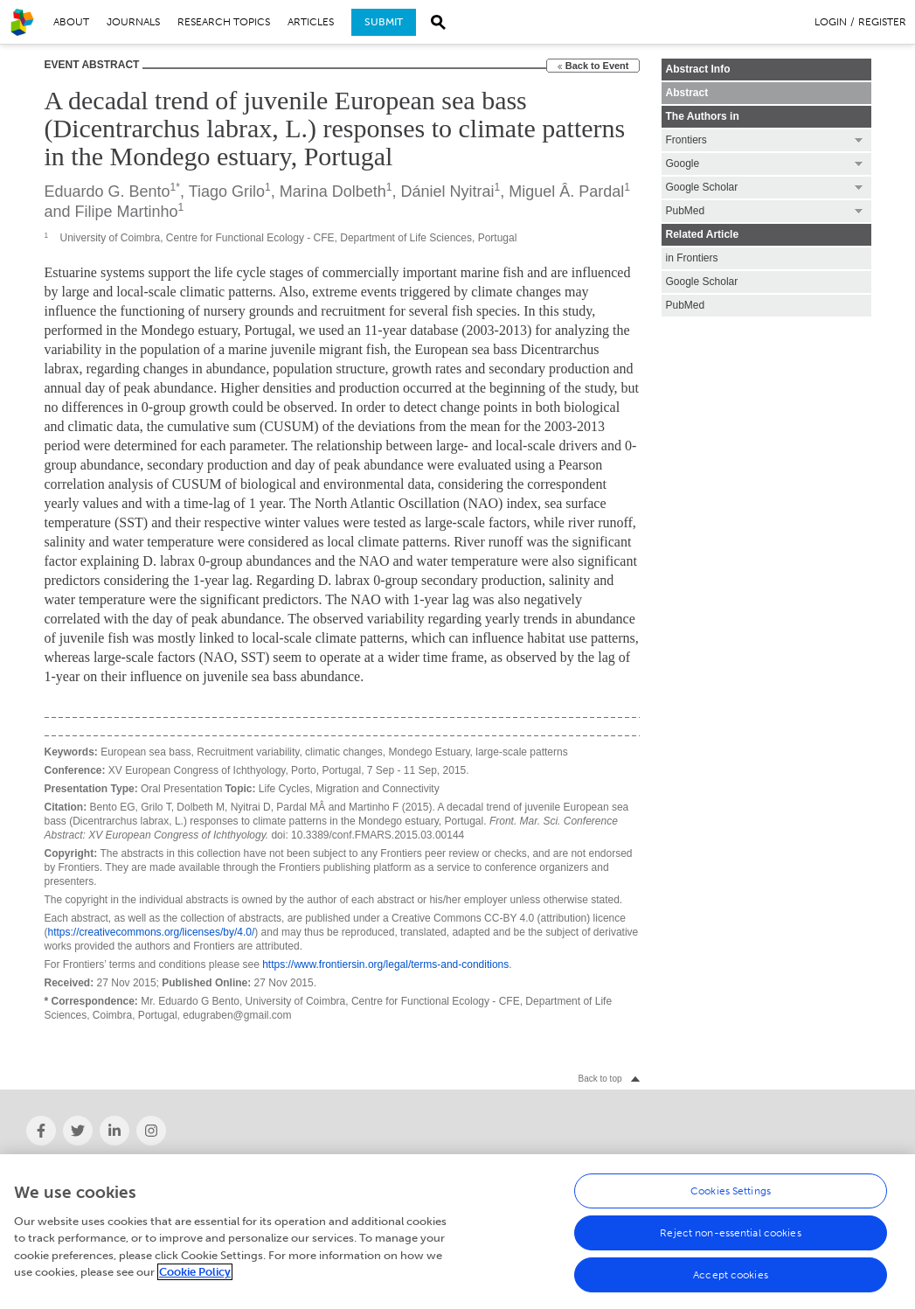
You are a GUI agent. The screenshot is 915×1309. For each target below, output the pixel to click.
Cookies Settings (730, 1195)
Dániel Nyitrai (447, 191)
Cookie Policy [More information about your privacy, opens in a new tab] (195, 1277)
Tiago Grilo (227, 191)
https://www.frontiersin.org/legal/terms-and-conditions (385, 964)
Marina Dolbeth (333, 191)
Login (830, 22)
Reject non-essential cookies (730, 1237)
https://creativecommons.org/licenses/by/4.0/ (151, 932)
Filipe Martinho (126, 211)
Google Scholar (702, 281)
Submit (383, 22)
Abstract (687, 93)
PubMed (685, 305)
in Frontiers (692, 258)
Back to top (599, 1078)
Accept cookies (730, 1279)
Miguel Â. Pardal (566, 191)
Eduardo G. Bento (107, 191)
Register (882, 22)
